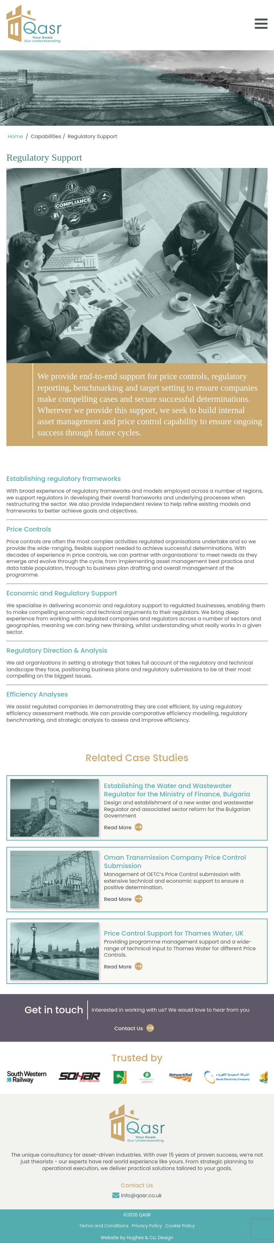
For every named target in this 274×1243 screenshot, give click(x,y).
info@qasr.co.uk (141, 1195)
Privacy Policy (147, 1226)
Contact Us (128, 1028)
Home (15, 136)
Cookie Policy (180, 1226)
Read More (118, 827)
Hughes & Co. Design (150, 1237)
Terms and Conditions (104, 1226)
